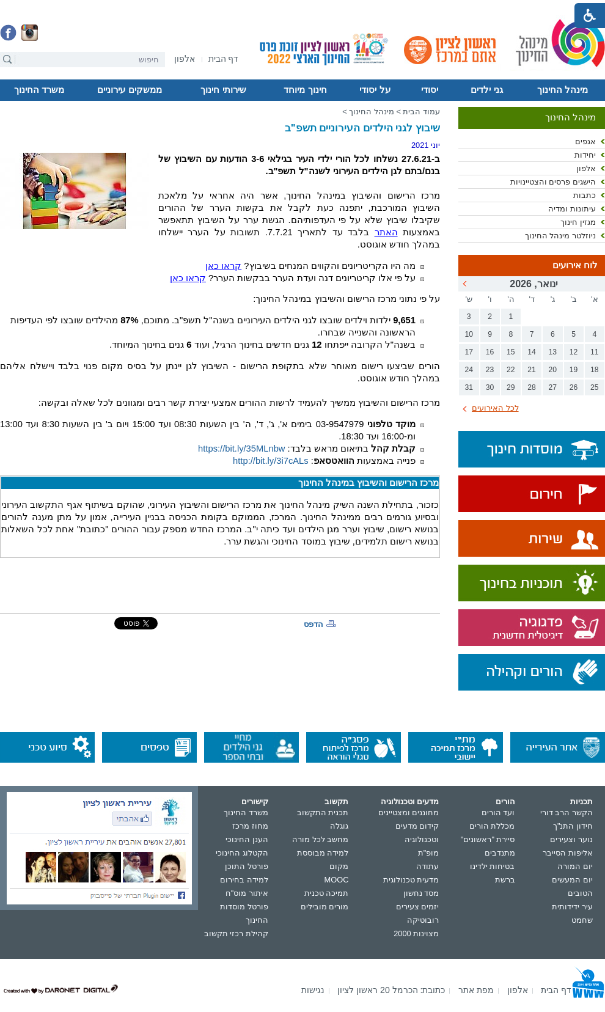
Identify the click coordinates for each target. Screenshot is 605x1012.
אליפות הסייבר (568, 852)
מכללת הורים (492, 826)
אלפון (586, 168)
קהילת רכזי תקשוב (236, 933)
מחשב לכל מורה (320, 839)
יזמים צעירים (417, 906)
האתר (386, 232)
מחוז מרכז (250, 826)
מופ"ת (428, 852)
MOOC (336, 879)
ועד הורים (498, 812)
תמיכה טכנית (326, 893)
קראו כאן (223, 266)
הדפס (313, 624)
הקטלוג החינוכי (242, 852)
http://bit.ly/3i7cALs (271, 461)
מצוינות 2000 (416, 933)
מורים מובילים (325, 906)
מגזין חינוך (578, 222)
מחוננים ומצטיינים (408, 812)
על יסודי (374, 90)
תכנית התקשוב (323, 812)
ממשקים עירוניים (129, 90)
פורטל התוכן (246, 866)
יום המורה (575, 866)
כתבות (584, 195)
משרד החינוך (39, 90)
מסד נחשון (421, 893)
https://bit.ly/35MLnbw (241, 448)
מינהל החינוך (562, 90)
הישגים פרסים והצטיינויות (553, 181)
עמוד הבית (421, 111)
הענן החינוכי (247, 839)
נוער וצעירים (571, 839)
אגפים (585, 141)
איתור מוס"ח (247, 893)
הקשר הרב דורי (566, 812)
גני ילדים (486, 90)
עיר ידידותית (572, 906)
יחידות (585, 155)
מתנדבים (500, 852)
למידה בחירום (244, 879)
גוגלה (339, 826)
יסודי (429, 90)
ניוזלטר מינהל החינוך (560, 235)
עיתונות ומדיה (572, 208)
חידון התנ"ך (573, 826)
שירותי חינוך (223, 90)
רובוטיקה (423, 920)
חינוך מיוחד (305, 90)
